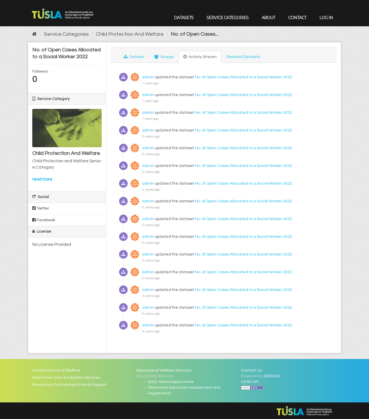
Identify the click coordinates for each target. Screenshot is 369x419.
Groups (164, 57)
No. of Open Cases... (194, 34)
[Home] (34, 34)
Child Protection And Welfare (130, 34)
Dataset (134, 57)
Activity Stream (200, 57)
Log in (326, 17)
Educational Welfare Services (164, 370)
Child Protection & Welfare (56, 370)
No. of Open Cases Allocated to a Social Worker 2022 (243, 77)
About (268, 17)
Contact (297, 17)
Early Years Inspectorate (171, 382)
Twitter (40, 208)
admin (148, 77)
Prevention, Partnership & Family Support (69, 385)
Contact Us (251, 370)
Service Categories (227, 17)
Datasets (183, 17)
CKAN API (249, 382)
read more (42, 179)
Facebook (43, 220)
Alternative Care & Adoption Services (66, 378)
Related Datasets (243, 57)
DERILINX (272, 376)
